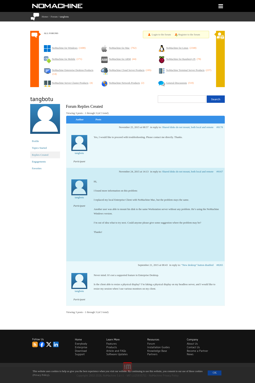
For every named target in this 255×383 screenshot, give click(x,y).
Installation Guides (158, 347)
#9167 (219, 171)
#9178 (219, 127)
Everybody (81, 343)
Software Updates (117, 354)
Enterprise (81, 347)
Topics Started (39, 147)
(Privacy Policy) (41, 375)
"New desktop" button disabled (197, 264)
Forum (54, 16)
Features (111, 343)
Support (80, 354)
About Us (192, 343)
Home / (46, 16)
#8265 (219, 264)
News (190, 354)
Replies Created (40, 154)
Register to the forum (189, 34)
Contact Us (193, 347)
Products (111, 347)
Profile (35, 141)
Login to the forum (161, 34)
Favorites (37, 168)
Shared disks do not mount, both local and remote (187, 127)
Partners (152, 354)
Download (81, 351)
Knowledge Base (157, 351)
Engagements (39, 161)
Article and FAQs (116, 351)
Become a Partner (197, 351)
